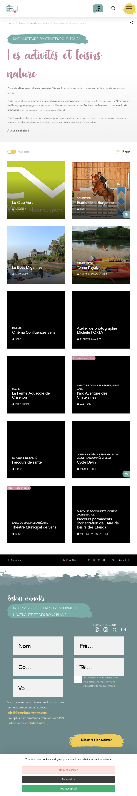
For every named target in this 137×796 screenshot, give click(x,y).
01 (89, 560)
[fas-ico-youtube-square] (124, 629)
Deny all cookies (68, 770)
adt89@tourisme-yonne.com (27, 713)
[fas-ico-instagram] (106, 629)
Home (10, 23)
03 (99, 560)
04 (104, 560)
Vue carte (23, 152)
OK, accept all (68, 788)
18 (113, 560)
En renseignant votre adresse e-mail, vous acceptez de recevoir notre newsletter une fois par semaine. (101, 682)
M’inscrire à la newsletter (96, 740)
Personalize (68, 779)
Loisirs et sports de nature (34, 23)
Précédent (16, 560)
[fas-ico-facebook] (97, 629)
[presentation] (41, 745)
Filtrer (126, 152)
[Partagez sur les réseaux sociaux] (131, 22)
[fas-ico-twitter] (115, 629)
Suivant (122, 560)
